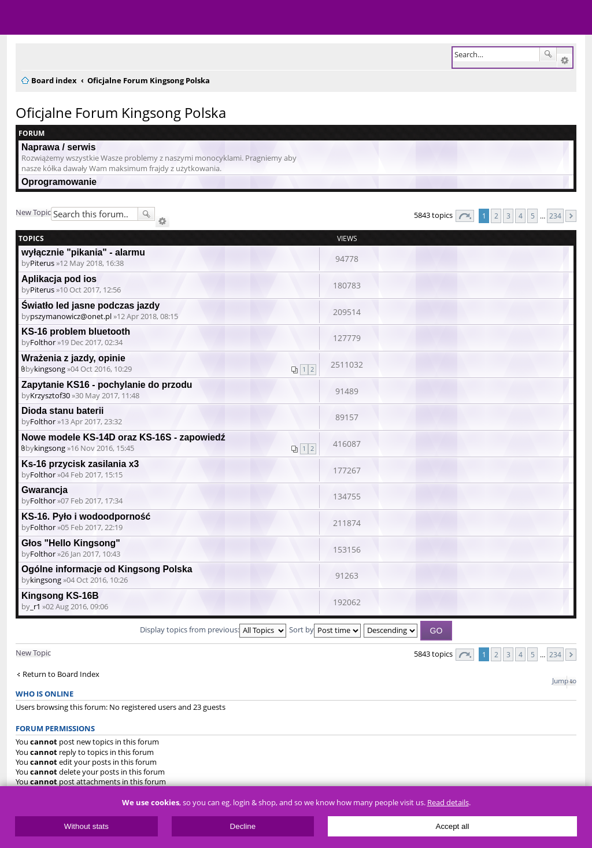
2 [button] (496, 215)
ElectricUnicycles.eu (83, 18)
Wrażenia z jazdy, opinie (73, 358)
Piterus (42, 263)
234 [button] (555, 215)
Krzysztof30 (50, 395)
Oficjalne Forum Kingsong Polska (121, 112)
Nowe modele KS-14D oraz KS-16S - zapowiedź (123, 437)
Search (548, 54)
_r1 (35, 606)
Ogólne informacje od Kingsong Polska (107, 569)
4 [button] (521, 215)
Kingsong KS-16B (60, 596)
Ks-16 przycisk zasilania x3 (80, 464)
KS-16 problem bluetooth (75, 331)
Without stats (86, 826)
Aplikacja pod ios (59, 279)
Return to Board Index (61, 674)
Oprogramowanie (59, 182)
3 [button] (508, 215)
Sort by (325, 629)
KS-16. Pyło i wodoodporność (85, 516)
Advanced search (564, 61)
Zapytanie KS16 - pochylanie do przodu (107, 385)
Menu (17, 17)
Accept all (452, 826)
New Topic (33, 212)
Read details (448, 803)
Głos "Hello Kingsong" (70, 543)
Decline (243, 826)
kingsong (49, 369)
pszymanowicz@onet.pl (71, 316)
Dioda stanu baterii (62, 411)
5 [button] (533, 215)
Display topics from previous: (213, 629)
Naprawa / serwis (58, 147)
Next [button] (570, 216)
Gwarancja (44, 490)
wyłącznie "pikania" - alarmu (83, 252)
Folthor (43, 342)
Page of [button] (465, 216)
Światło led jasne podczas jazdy (90, 305)
